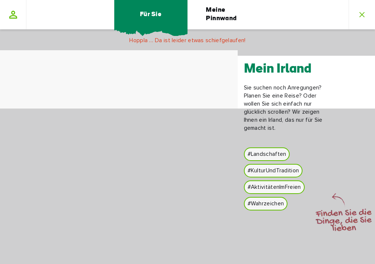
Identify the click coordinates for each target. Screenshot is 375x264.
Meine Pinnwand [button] (221, 14)
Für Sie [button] (150, 14)
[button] (13, 14)
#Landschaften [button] (267, 154)
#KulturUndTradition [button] (273, 170)
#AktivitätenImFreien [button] (274, 187)
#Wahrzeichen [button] (266, 203)
